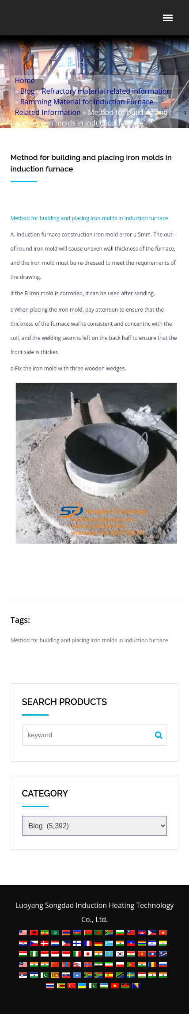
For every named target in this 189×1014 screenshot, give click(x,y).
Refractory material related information (106, 91)
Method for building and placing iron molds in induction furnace (89, 218)
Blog (27, 91)
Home (25, 80)
